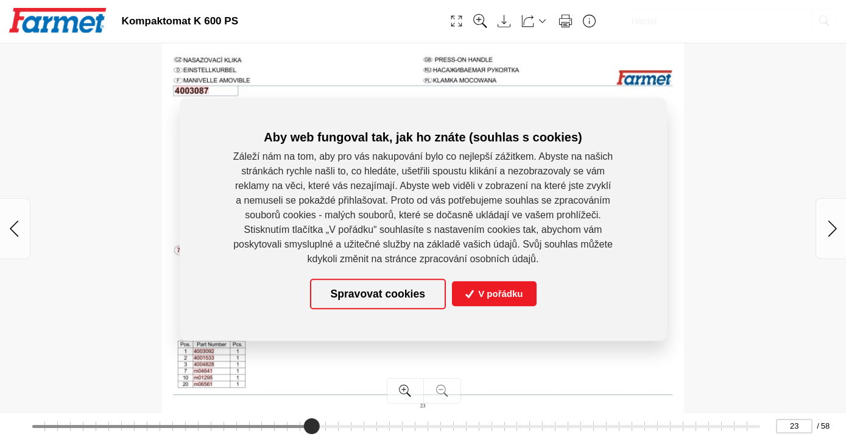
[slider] (312, 426)
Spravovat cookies (378, 294)
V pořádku (494, 294)
